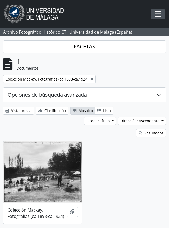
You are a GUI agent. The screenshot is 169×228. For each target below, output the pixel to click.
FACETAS (84, 46)
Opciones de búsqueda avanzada (47, 94)
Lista (104, 110)
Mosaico (83, 110)
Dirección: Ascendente (140, 120)
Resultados (151, 133)
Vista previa (18, 110)
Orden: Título (99, 120)
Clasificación (52, 110)
